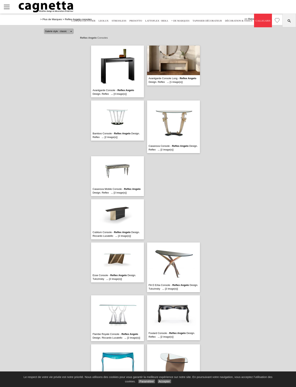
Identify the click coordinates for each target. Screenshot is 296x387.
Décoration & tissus (239, 20)
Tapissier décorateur (207, 20)
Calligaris (263, 20)
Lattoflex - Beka (156, 20)
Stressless (119, 20)
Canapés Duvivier (83, 20)
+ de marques (180, 20)
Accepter (164, 381)
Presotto (136, 20)
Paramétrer (147, 381)
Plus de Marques (52, 19)
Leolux (104, 20)
